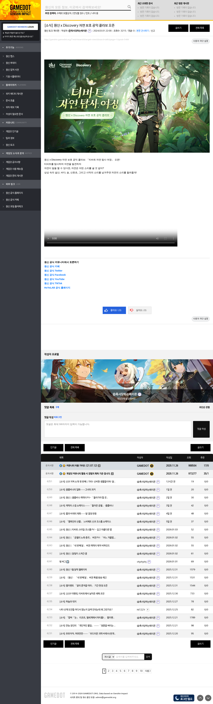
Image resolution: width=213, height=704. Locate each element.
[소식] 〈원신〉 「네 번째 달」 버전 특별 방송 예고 (83, 577)
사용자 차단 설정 (200, 41)
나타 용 (95, 13)
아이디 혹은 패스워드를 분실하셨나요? (19, 37)
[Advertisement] (127, 51)
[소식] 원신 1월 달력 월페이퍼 (73, 569)
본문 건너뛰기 (142, 31)
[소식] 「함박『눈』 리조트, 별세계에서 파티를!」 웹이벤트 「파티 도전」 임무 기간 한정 (87, 617)
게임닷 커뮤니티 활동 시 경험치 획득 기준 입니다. (88, 473)
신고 (153, 31)
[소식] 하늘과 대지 (67, 601)
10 (141, 671)
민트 (88, 13)
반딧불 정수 (78, 13)
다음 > (148, 671)
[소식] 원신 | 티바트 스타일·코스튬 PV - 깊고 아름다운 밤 (85, 529)
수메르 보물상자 (64, 13)
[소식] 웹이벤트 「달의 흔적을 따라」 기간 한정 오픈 (83, 585)
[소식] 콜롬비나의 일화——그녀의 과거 (77, 489)
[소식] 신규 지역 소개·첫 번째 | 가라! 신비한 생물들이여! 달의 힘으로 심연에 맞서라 (87, 481)
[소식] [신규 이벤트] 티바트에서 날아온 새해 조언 (81, 593)
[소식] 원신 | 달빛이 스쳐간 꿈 (73, 553)
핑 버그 (62, 561)
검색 (148, 657)
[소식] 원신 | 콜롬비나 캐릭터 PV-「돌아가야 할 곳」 (84, 497)
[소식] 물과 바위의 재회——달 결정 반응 (78, 513)
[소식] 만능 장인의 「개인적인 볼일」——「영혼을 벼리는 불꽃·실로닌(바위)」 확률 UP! (87, 625)
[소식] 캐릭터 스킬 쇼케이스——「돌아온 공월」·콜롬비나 (86, 505)
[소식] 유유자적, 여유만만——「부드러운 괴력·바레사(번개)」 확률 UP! (87, 633)
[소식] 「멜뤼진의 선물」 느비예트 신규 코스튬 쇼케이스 (85, 521)
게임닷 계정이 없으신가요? (15, 33)
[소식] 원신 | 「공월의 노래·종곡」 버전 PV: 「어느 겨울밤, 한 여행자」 (87, 537)
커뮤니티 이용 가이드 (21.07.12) (81, 465)
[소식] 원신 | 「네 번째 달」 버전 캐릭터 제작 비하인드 (84, 545)
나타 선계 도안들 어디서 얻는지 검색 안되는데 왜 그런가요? (86, 609)
